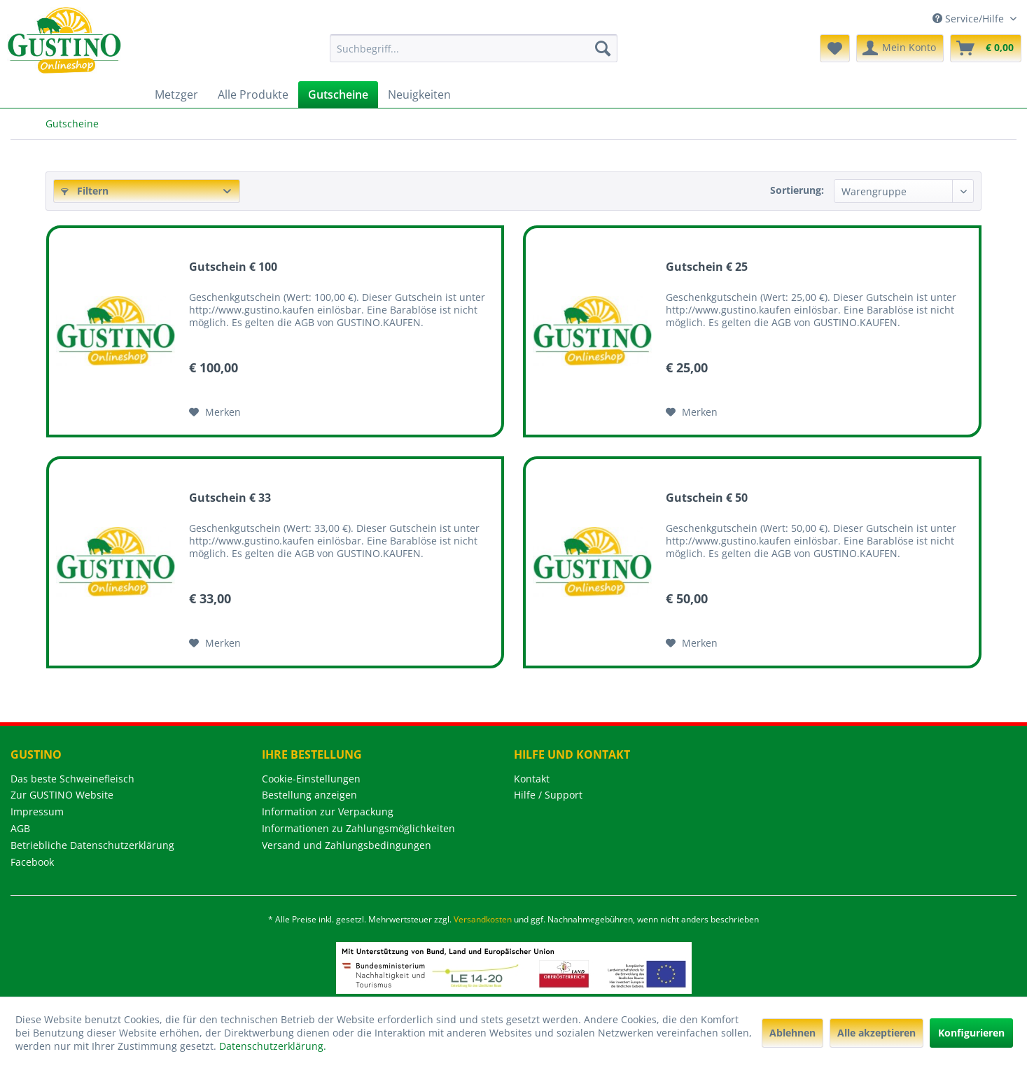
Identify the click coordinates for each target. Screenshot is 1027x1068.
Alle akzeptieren (876, 1032)
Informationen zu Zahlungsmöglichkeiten (358, 828)
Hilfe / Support (548, 794)
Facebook (32, 862)
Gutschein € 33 (230, 498)
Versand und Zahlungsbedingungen (346, 845)
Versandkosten (483, 919)
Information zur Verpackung (327, 811)
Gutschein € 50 (707, 498)
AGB (20, 828)
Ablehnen (792, 1032)
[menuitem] (473, 48)
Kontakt (532, 778)
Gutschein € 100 (233, 267)
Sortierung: (797, 190)
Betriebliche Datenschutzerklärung (92, 845)
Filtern (85, 190)
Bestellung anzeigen (309, 794)
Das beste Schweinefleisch (72, 778)
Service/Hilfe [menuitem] (969, 18)
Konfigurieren (971, 1032)
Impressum (37, 811)
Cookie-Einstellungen (311, 778)
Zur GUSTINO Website (62, 794)
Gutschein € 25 (707, 267)
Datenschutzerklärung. (272, 1046)
